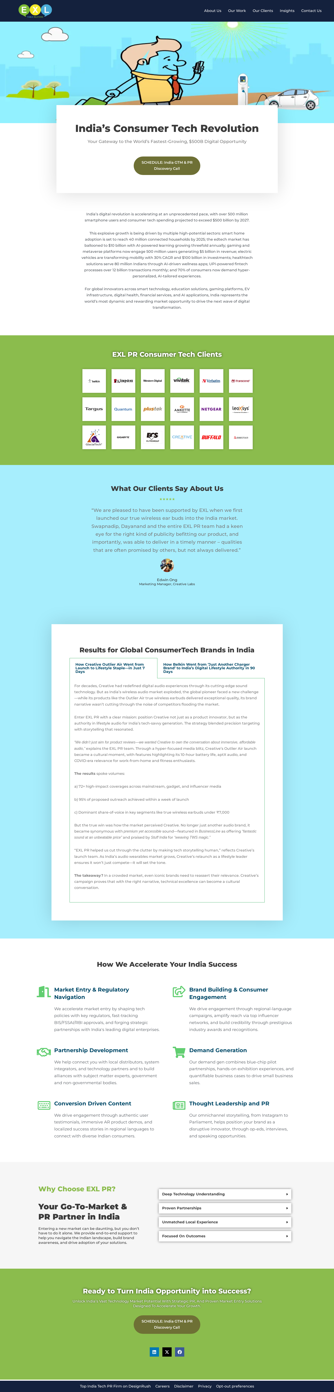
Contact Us (311, 11)
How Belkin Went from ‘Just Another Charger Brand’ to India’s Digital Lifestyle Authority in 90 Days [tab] (209, 668)
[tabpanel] (167, 791)
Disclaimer (184, 1386)
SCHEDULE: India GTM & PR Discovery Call (167, 166)
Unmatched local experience (190, 1222)
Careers (162, 1386)
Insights (287, 11)
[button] (225, 1195)
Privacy (205, 1386)
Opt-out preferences (235, 1386)
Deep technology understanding (193, 1194)
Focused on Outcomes (184, 1236)
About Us (212, 11)
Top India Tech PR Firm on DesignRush (115, 1386)
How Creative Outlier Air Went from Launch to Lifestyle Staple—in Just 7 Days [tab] (110, 668)
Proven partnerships (181, 1208)
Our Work (237, 11)
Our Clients (263, 11)
